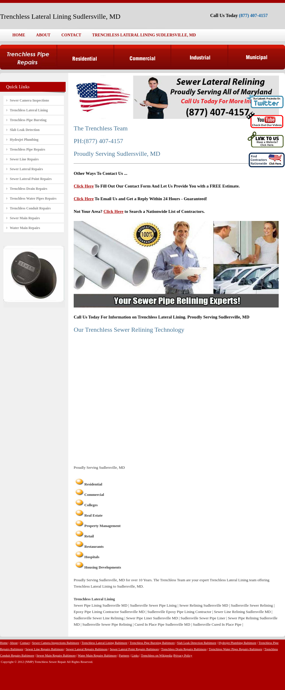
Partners (124, 655)
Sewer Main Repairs (25, 218)
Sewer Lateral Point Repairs (31, 179)
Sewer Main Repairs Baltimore (56, 655)
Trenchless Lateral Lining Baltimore (104, 642)
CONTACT (71, 35)
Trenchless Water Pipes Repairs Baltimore (235, 649)
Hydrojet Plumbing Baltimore (237, 642)
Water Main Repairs (25, 228)
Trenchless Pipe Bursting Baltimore (152, 642)
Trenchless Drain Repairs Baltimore (183, 649)
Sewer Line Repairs (24, 159)
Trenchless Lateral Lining (29, 110)
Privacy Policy (183, 655)
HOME (18, 35)
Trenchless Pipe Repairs (27, 149)
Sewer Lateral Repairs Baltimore (86, 649)
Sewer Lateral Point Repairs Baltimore (134, 649)
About (14, 642)
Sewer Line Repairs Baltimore (44, 649)
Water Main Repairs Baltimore (97, 655)
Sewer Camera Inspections (29, 100)
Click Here (84, 186)
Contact (25, 642)
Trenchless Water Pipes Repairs (33, 198)
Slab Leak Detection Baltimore (196, 642)
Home (4, 642)
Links (135, 655)
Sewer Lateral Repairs (26, 169)
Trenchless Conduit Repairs (30, 208)
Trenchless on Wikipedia (156, 655)
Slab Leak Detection (24, 130)
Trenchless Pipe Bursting (28, 120)
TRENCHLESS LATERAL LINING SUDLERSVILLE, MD (144, 35)
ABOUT (43, 35)
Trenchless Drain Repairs (28, 189)
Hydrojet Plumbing (24, 140)
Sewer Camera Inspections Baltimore (55, 642)
